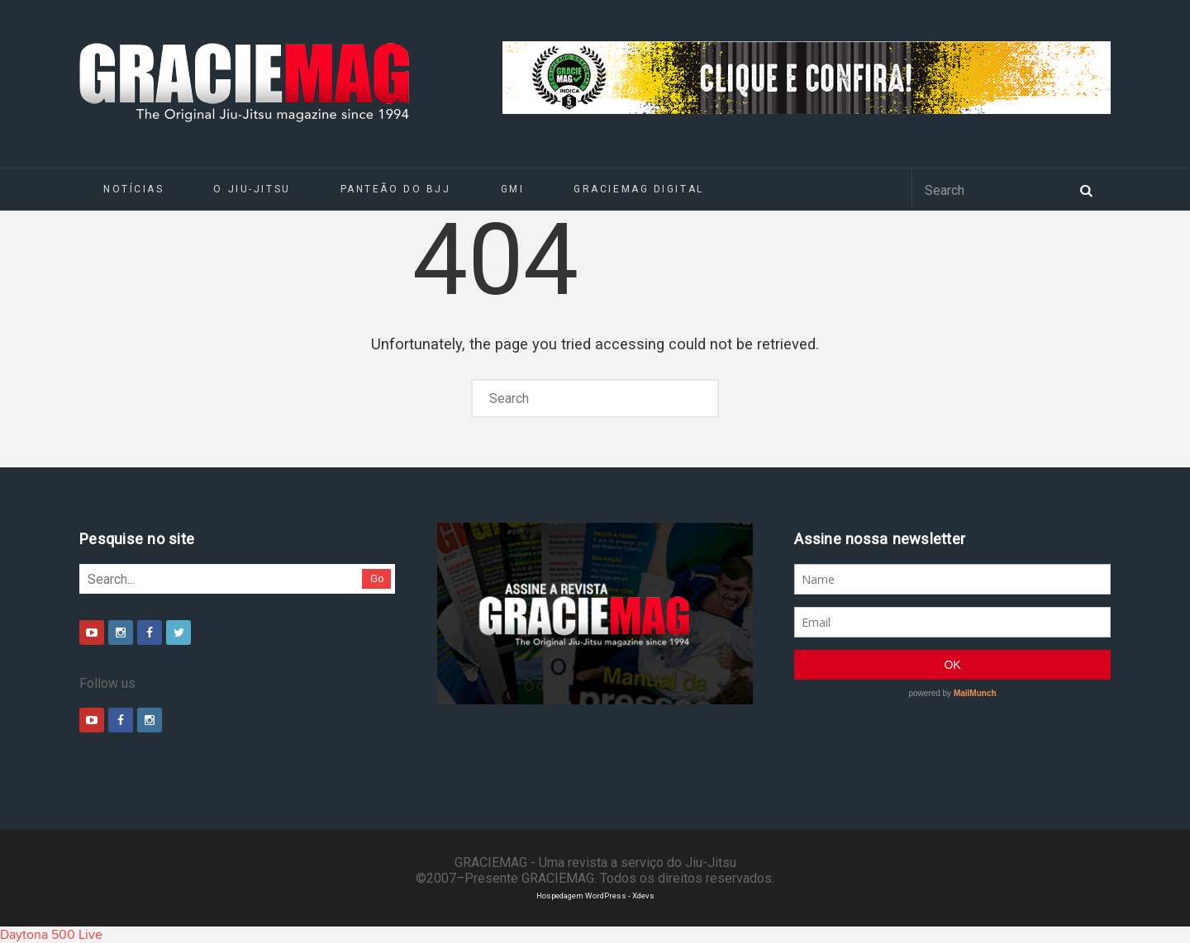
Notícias (133, 189)
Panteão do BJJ (395, 189)
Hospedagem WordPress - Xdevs (595, 895)
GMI (513, 189)
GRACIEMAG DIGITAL (639, 189)
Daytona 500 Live (51, 934)
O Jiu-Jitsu (251, 189)
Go (377, 578)
